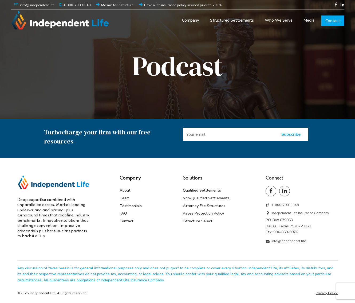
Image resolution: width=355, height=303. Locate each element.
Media (308, 20)
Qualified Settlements (202, 190)
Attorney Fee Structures (204, 205)
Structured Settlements (232, 20)
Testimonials (131, 205)
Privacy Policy (327, 293)
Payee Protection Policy (203, 213)
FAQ (123, 213)
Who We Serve (279, 20)
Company (190, 20)
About (125, 190)
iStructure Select (197, 221)
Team (124, 198)
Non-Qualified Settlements (206, 198)
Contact (332, 21)
